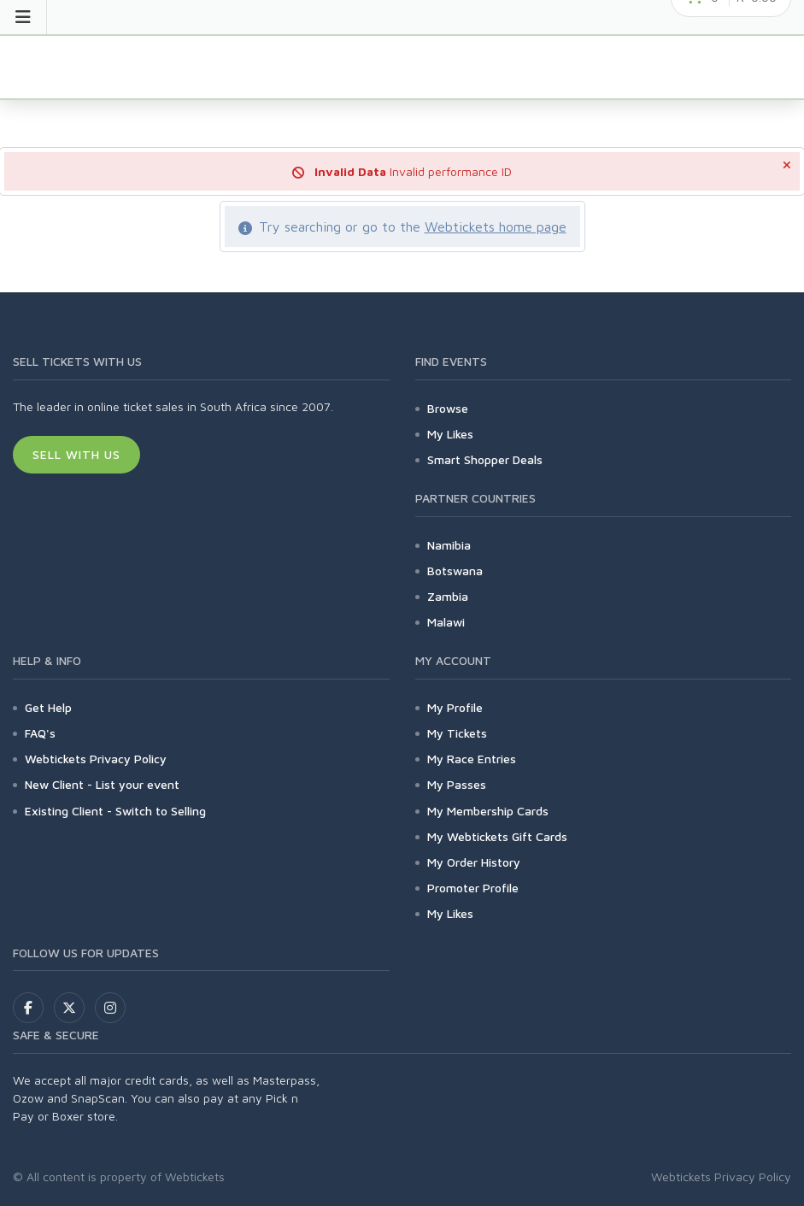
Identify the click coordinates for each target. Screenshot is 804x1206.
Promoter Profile (473, 887)
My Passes (456, 784)
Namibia (449, 545)
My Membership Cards (488, 810)
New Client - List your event (102, 784)
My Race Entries (471, 758)
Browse (447, 408)
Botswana (455, 570)
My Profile (455, 707)
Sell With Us (76, 454)
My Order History (473, 862)
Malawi (446, 622)
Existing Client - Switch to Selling (115, 810)
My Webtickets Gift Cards (497, 836)
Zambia (447, 596)
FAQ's (40, 733)
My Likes (450, 434)
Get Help (48, 707)
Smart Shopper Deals (485, 459)
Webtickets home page (495, 226)
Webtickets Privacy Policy (96, 758)
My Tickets (457, 733)
